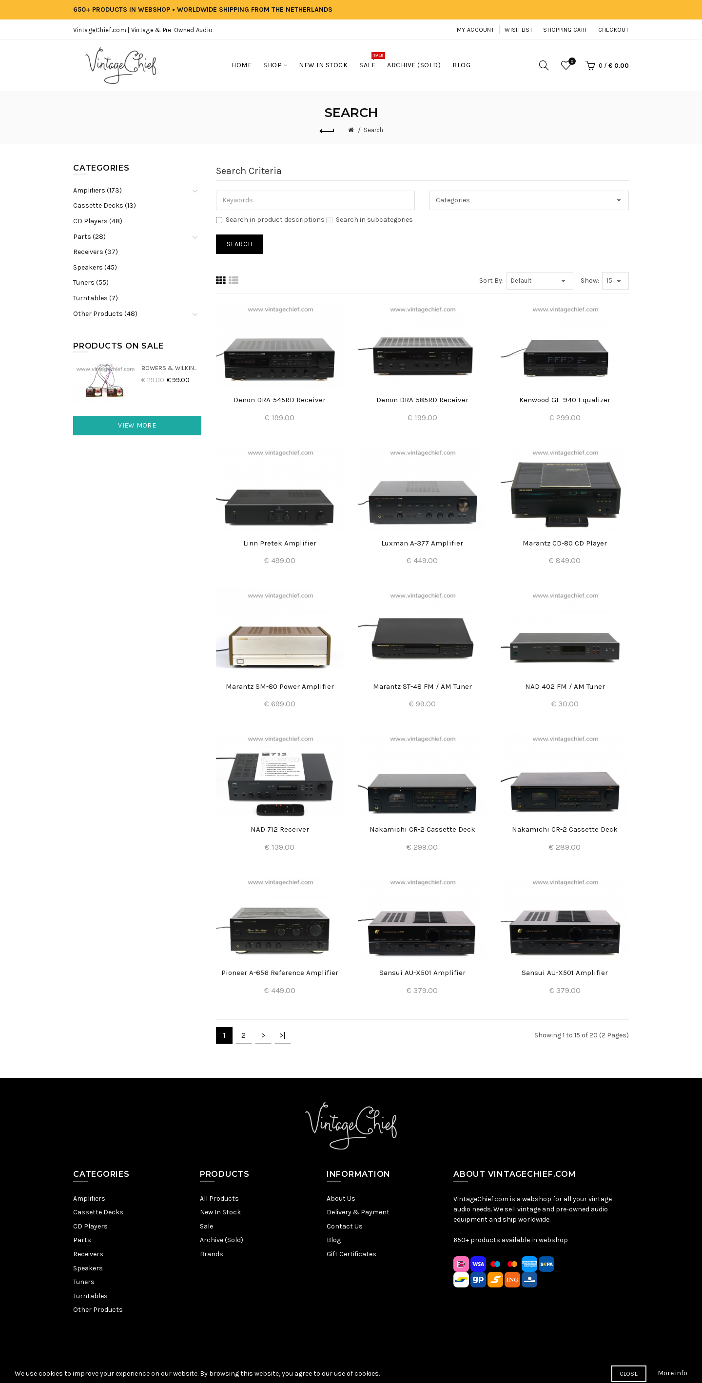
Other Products (98, 1309)
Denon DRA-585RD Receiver (422, 399)
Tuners (84, 1282)
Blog (334, 1240)
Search (373, 130)
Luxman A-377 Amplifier (422, 543)
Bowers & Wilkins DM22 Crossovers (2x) (171, 367)
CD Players (90, 1226)
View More (137, 425)
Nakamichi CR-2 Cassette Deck (422, 829)
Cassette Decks (98, 1212)
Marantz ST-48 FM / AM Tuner (422, 686)
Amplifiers (89, 1198)
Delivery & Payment (358, 1212)
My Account (475, 29)
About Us (341, 1198)
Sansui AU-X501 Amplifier (422, 972)
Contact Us (345, 1226)
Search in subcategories (369, 219)
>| (282, 1035)
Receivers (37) (95, 252)
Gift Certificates (351, 1254)
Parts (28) (89, 237)
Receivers (88, 1254)
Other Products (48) (105, 314)
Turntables (90, 1296)
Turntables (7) (95, 298)
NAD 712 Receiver (280, 829)
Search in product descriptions (270, 219)
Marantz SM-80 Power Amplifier (280, 686)
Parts (82, 1240)
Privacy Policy (298, 1366)
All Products (219, 1198)
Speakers (88, 1268)
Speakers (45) (95, 267)
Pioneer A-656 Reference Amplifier (279, 972)
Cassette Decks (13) (104, 205)
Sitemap (258, 1366)
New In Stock (220, 1212)
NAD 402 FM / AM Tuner (565, 686)
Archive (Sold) (221, 1240)
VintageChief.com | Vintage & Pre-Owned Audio (143, 30)
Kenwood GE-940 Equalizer (564, 399)
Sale (206, 1226)
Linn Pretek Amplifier (279, 543)
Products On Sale (118, 346)
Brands (211, 1254)
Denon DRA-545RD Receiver (280, 399)
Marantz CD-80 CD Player (565, 543)
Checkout (613, 29)
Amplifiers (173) (97, 190)
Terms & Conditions (357, 1366)
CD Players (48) (97, 221)
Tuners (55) (91, 282)
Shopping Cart (565, 29)
